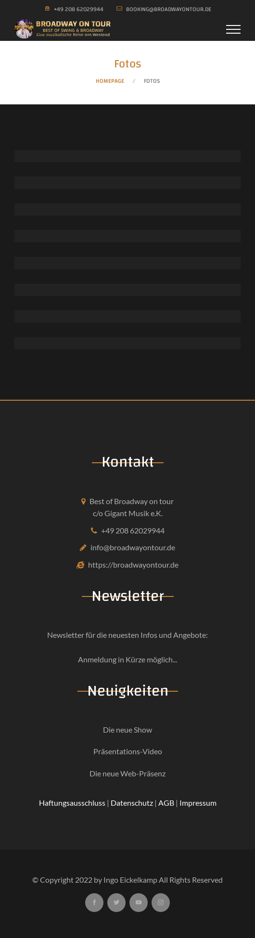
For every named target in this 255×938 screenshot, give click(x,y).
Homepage (110, 81)
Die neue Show (127, 729)
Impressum (198, 802)
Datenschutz (132, 802)
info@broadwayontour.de (132, 547)
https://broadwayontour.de (133, 564)
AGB (166, 802)
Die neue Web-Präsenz (127, 773)
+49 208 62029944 (133, 530)
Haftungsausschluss (72, 802)
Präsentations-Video (127, 751)
